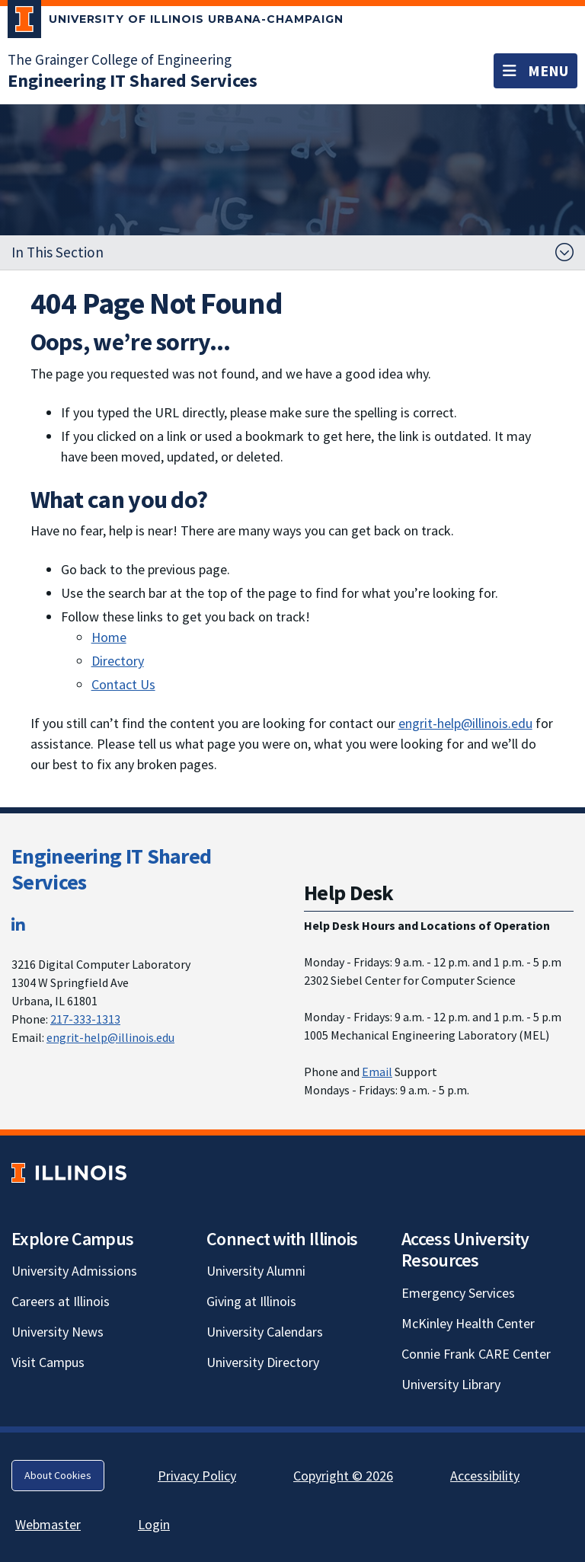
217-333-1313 (85, 1019)
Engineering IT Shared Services (111, 869)
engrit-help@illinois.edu (465, 723)
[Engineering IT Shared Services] (132, 80)
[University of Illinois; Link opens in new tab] (68, 1172)
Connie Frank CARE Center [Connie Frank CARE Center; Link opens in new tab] (476, 1353)
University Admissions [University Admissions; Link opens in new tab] (74, 1270)
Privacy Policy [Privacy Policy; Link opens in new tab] (197, 1475)
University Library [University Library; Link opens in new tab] (450, 1384)
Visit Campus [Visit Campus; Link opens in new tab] (48, 1362)
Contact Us (123, 684)
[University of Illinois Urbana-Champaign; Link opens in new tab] (176, 22)
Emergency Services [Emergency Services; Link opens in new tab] (458, 1293)
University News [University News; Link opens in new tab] (57, 1331)
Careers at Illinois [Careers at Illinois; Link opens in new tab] (60, 1301)
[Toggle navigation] (535, 70)
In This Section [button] (57, 252)
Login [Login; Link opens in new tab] (154, 1524)
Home (108, 637)
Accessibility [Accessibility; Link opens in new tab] (484, 1475)
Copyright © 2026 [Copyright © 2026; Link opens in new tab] (343, 1475)
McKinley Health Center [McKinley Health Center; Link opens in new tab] (468, 1323)
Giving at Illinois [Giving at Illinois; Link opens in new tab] (251, 1301)
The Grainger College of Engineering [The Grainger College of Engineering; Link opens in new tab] (120, 59)
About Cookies (57, 1475)
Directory (117, 660)
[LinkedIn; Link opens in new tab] (18, 924)
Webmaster (48, 1524)
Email (377, 1071)
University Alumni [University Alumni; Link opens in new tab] (255, 1270)
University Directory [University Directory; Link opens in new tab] (262, 1362)
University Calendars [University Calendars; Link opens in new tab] (264, 1331)
